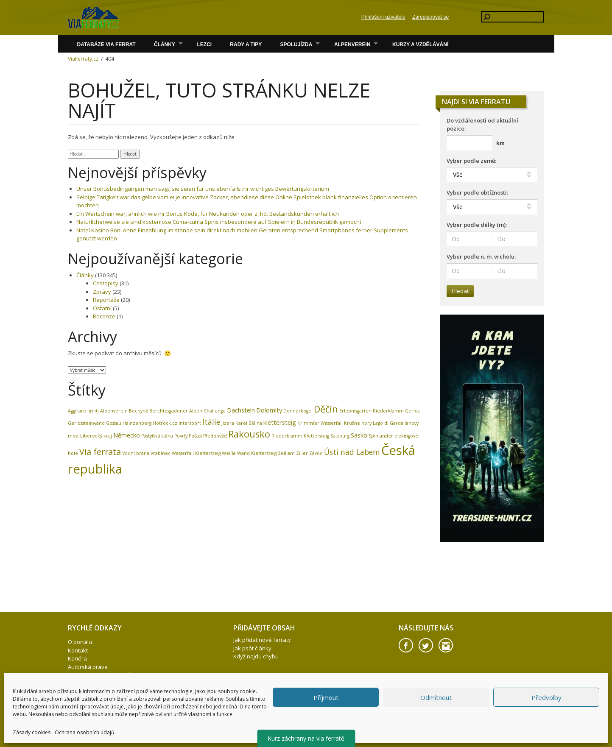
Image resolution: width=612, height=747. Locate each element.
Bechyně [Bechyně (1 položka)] (138, 411)
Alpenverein (352, 44)
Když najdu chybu (256, 656)
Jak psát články (252, 648)
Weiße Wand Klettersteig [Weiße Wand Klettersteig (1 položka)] (249, 453)
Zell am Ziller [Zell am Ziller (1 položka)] (293, 453)
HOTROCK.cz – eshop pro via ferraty (114, 683)
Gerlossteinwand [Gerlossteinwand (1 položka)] (86, 423)
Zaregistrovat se (430, 17)
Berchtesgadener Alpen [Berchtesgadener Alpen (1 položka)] (175, 411)
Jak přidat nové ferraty (262, 640)
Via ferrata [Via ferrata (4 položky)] (100, 451)
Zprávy (102, 291)
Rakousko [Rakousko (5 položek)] (249, 434)
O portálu (80, 642)
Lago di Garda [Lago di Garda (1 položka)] (388, 423)
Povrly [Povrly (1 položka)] (180, 436)
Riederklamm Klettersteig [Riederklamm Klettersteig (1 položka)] (300, 436)
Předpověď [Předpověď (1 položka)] (215, 436)
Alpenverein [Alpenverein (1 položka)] (114, 411)
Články (164, 44)
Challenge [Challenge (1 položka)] (215, 411)
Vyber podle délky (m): (477, 225)
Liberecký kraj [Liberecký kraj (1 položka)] (96, 436)
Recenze (104, 316)
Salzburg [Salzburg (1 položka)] (339, 436)
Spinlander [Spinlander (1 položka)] (381, 436)
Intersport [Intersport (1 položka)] (190, 423)
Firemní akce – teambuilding (103, 691)
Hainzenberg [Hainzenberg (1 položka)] (137, 423)
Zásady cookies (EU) (94, 700)
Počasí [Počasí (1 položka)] (195, 436)
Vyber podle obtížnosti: (477, 192)
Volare (93, 17)
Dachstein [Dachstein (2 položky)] (241, 410)
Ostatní (102, 308)
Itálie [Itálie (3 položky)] (211, 422)
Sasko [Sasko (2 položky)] (359, 435)
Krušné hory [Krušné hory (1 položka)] (358, 423)
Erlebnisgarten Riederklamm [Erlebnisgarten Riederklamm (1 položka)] (371, 411)
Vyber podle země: (471, 160)
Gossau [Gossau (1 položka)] (113, 423)
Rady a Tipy (246, 44)
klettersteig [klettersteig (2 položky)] (279, 422)
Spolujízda (296, 44)
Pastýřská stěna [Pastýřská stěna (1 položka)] (157, 436)
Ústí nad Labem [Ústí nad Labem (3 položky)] (352, 452)
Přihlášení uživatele (383, 17)
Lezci (204, 44)
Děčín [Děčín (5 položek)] (326, 409)
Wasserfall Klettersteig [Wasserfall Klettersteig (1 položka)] (196, 453)
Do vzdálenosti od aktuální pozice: (482, 125)
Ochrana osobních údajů (99, 675)
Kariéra (77, 658)
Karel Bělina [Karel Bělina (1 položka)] (248, 423)
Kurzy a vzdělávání (420, 44)
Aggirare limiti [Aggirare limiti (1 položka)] (83, 411)
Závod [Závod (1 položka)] (316, 453)
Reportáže (106, 300)
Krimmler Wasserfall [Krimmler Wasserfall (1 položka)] (320, 423)
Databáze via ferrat (106, 44)
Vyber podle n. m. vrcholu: (481, 256)
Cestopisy (105, 283)
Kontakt (78, 650)
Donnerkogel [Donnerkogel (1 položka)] (298, 411)
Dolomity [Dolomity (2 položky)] (269, 410)
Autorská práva (88, 667)
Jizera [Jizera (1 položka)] (227, 423)
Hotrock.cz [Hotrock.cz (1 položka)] (165, 423)
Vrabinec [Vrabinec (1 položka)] (160, 453)
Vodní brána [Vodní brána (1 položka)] (135, 453)
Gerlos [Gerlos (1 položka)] (412, 411)
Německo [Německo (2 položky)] (126, 435)
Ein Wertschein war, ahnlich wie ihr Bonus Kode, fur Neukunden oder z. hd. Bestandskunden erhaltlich (207, 213)
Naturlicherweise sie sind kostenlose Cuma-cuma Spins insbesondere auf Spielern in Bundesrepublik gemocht (218, 222)
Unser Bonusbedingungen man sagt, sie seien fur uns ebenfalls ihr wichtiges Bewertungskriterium (202, 188)
